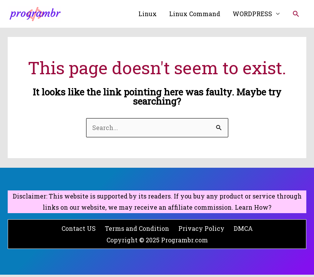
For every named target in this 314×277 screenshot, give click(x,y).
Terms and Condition (137, 228)
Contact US (78, 228)
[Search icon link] (296, 14)
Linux (147, 14)
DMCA (243, 228)
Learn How (251, 207)
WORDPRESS (252, 14)
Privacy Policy (201, 228)
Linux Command (194, 14)
